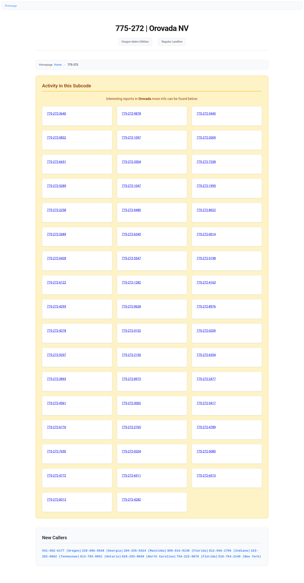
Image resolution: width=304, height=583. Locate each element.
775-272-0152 (131, 331)
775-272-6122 (56, 282)
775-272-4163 (206, 282)
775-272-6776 (56, 427)
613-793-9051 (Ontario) (100, 556)
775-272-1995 (206, 186)
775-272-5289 (56, 186)
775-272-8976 (206, 306)
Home (58, 64)
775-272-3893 (56, 379)
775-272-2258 (56, 210)
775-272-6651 (56, 162)
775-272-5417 (206, 403)
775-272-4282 (131, 499)
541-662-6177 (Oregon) (61, 551)
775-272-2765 (131, 427)
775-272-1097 (131, 137)
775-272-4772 (56, 475)
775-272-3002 (131, 403)
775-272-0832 (56, 137)
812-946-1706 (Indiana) (229, 551)
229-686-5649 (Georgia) (102, 551)
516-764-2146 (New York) (239, 556)
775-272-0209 (206, 331)
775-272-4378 (56, 331)
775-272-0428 (56, 258)
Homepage (11, 5)
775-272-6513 (206, 475)
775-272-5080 (206, 451)
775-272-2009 (206, 137)
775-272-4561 (56, 403)
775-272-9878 (131, 113)
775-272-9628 (131, 306)
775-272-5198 (206, 258)
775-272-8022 (206, 210)
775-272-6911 (131, 475)
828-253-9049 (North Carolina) (149, 556)
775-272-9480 (131, 210)
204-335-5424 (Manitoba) (145, 551)
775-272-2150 (131, 355)
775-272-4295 (56, 306)
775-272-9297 (56, 355)
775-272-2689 (56, 234)
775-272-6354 (206, 355)
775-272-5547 (131, 258)
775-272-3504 (131, 162)
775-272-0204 (131, 451)
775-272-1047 (131, 186)
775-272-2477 (206, 379)
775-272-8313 (56, 499)
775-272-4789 (206, 427)
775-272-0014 (206, 234)
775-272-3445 (206, 113)
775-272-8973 (131, 379)
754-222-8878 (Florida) (197, 556)
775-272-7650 (56, 451)
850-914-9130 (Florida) (187, 551)
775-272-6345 (131, 234)
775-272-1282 (131, 282)
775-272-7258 (206, 162)
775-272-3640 (56, 113)
